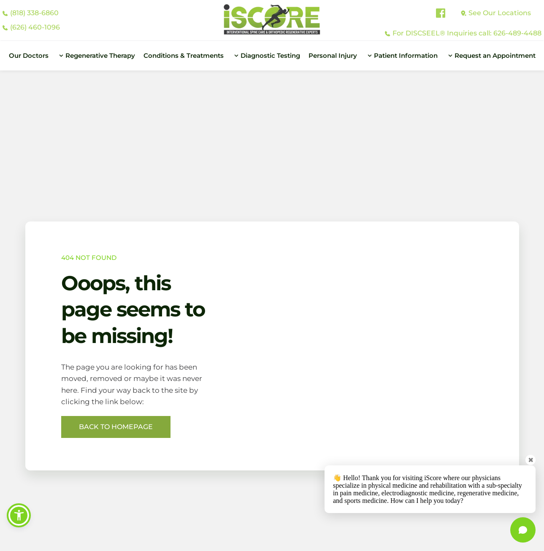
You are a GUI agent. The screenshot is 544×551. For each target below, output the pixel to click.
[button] (19, 514)
